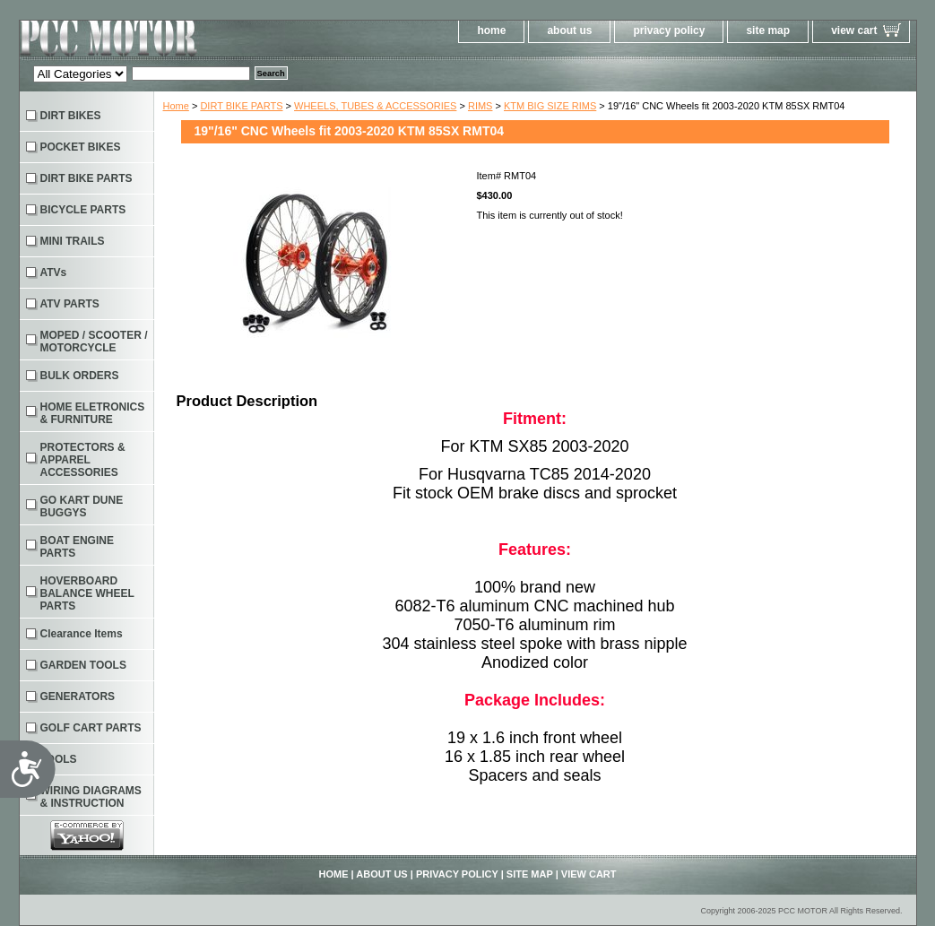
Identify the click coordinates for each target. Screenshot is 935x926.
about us (569, 30)
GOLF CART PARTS (91, 728)
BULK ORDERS (79, 375)
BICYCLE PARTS (83, 209)
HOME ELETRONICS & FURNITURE (92, 413)
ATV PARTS (70, 304)
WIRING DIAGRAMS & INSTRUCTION (91, 796)
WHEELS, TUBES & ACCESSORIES (375, 105)
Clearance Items (81, 633)
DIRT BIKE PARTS (241, 105)
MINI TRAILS (72, 241)
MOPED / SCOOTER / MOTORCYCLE (94, 341)
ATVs (53, 272)
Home (176, 105)
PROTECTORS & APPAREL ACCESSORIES (83, 460)
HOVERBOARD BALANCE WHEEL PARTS (87, 593)
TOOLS (58, 759)
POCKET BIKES (80, 147)
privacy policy (669, 30)
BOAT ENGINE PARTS (77, 546)
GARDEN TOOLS (83, 665)
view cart (854, 30)
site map (768, 30)
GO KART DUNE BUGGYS (82, 506)
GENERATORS (78, 696)
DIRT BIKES (70, 115)
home (491, 30)
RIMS (480, 105)
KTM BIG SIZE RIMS (550, 105)
